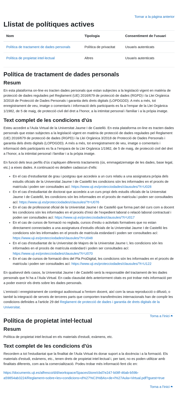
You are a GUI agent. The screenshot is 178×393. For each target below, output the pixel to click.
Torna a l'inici (161, 316)
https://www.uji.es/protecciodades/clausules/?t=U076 (59, 202)
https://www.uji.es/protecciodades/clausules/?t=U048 (53, 238)
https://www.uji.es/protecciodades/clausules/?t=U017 (95, 217)
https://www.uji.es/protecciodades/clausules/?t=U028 (111, 187)
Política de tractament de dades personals (38, 47)
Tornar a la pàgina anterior (154, 17)
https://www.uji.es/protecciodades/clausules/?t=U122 (111, 264)
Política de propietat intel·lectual (30, 58)
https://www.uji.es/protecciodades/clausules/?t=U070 (53, 253)
